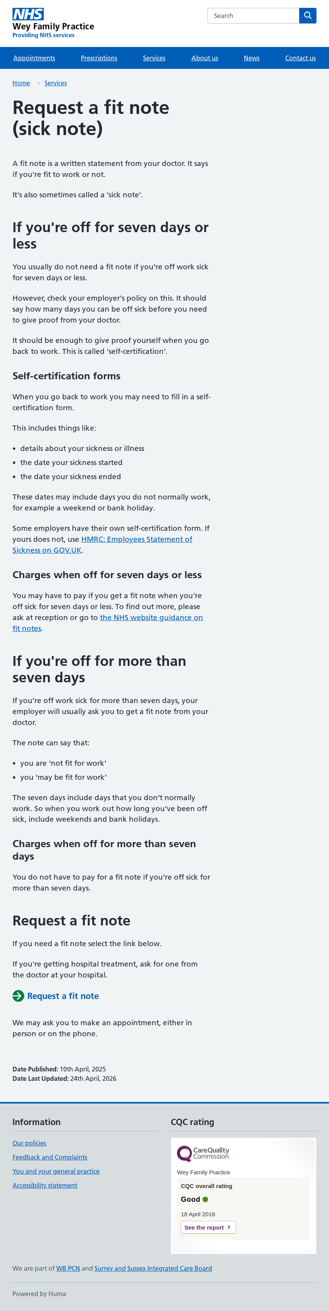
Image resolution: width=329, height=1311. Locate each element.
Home (21, 83)
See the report (204, 1227)
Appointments (34, 58)
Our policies (29, 1143)
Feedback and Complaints (50, 1157)
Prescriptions (99, 58)
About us (204, 58)
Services (154, 58)
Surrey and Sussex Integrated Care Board (153, 1268)
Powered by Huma (39, 1294)
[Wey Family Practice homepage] (53, 23)
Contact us (300, 58)
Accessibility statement (45, 1185)
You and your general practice (56, 1171)
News (251, 58)
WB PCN (68, 1268)
